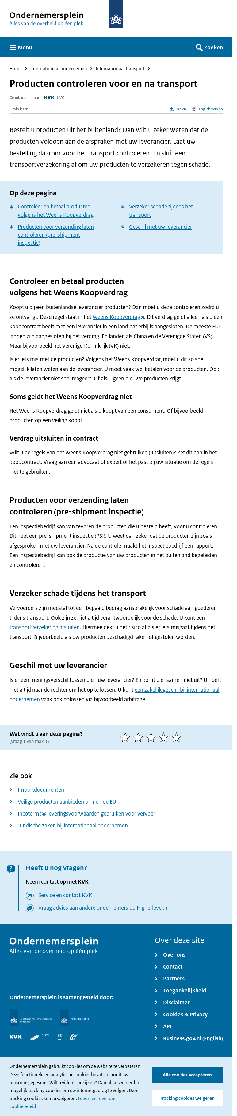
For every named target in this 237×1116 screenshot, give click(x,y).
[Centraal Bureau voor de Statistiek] (60, 1037)
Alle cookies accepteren (187, 1075)
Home (16, 69)
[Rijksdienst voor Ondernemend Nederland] (31, 1017)
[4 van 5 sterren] (165, 737)
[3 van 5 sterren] (152, 737)
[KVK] (16, 1037)
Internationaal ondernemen (58, 69)
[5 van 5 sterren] (177, 737)
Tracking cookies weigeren (187, 1098)
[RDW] (40, 1037)
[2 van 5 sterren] (139, 737)
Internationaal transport (120, 69)
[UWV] (74, 1037)
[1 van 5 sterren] (126, 737)
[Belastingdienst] (74, 1017)
